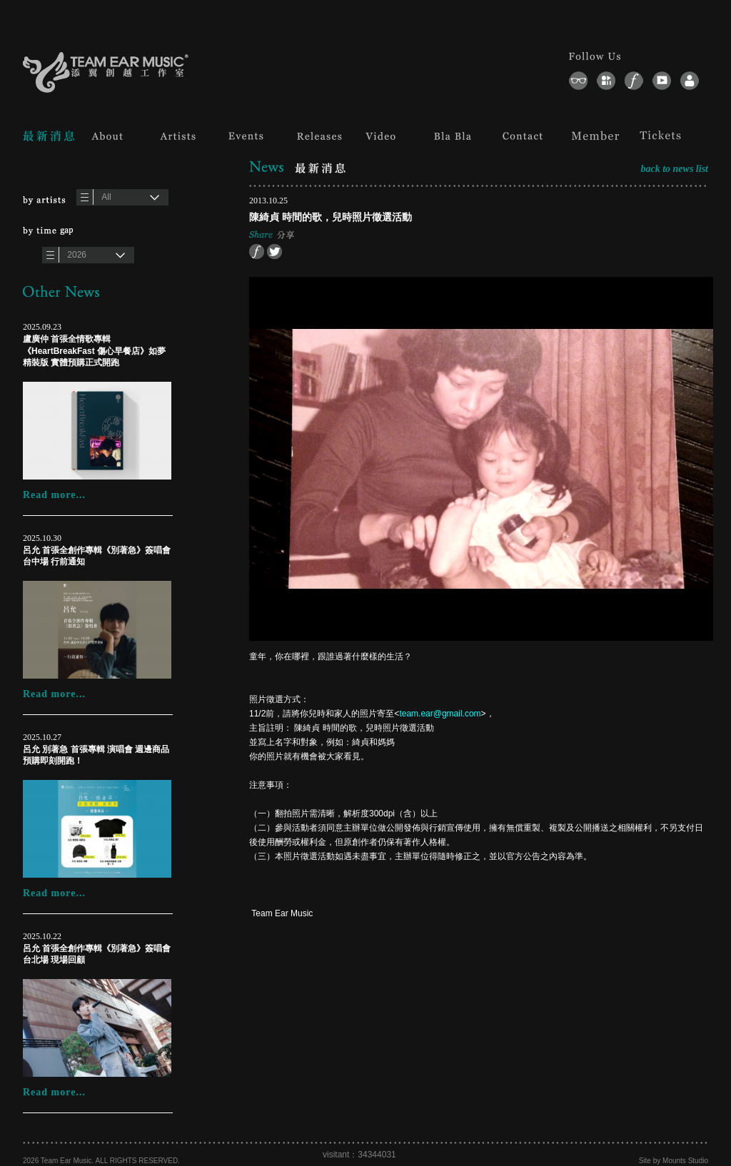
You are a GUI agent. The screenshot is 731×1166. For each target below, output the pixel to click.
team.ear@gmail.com (439, 714)
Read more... (54, 495)
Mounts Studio (685, 1161)
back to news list (674, 168)
